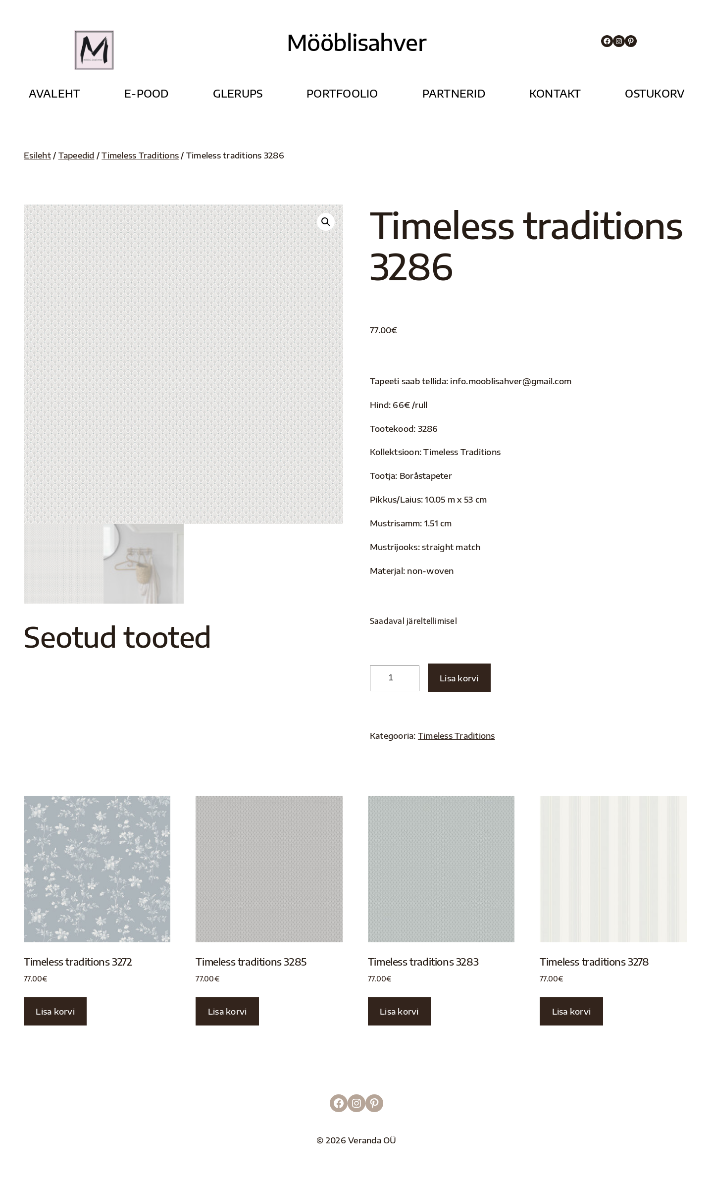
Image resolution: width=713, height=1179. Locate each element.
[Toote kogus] (394, 678)
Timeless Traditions (140, 155)
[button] (326, 222)
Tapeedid (76, 155)
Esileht (37, 155)
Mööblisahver (356, 42)
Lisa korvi (459, 678)
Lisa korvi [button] (55, 1011)
